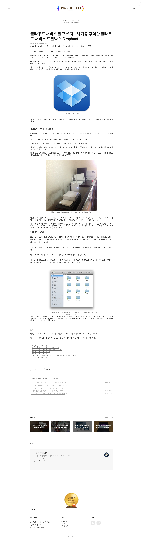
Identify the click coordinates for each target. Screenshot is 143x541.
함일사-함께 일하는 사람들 (39, 378)
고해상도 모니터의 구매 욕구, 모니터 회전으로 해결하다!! (47, 388)
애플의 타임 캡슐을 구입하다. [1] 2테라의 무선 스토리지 (47, 391)
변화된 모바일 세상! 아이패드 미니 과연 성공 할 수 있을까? (48, 394)
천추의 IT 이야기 (41, 453)
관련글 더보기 (108, 417)
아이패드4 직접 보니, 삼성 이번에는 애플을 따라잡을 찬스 (47, 385)
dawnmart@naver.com (71, 23)
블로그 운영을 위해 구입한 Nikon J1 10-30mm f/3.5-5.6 (47, 382)
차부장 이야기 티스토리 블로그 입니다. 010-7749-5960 (52, 456)
